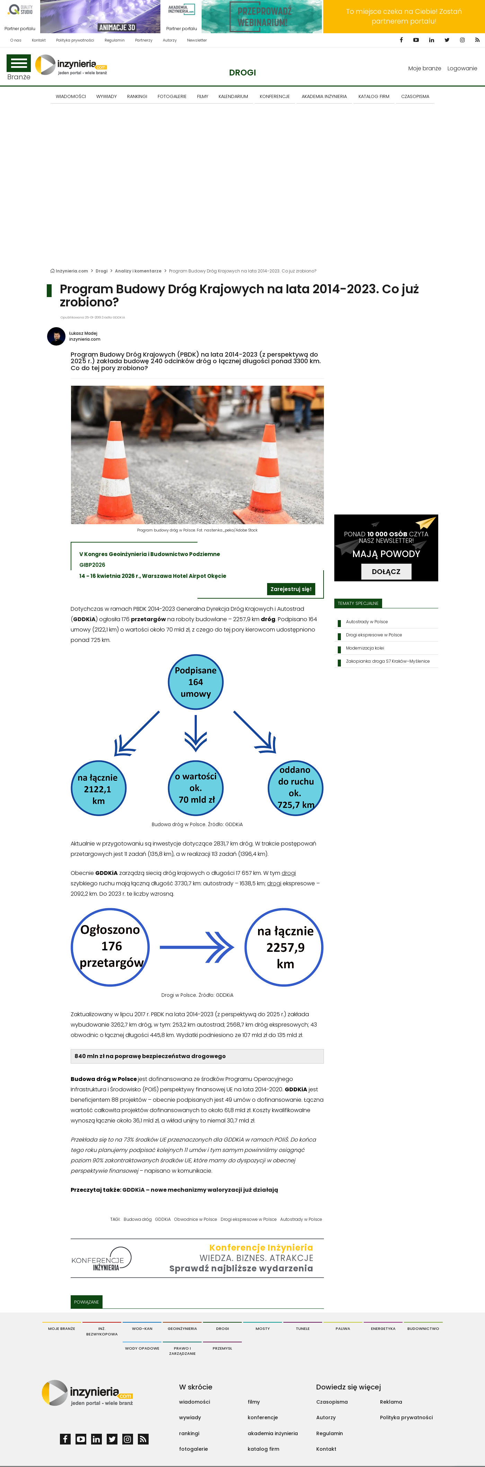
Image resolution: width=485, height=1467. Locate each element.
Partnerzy (143, 40)
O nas (15, 40)
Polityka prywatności (75, 40)
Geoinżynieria (182, 1328)
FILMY (202, 96)
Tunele (303, 1328)
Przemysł (222, 1348)
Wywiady (106, 96)
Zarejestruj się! (291, 589)
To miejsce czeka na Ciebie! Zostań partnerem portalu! (404, 16)
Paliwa (343, 1328)
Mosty (263, 1328)
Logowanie (462, 68)
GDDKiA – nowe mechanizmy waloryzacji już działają (200, 1190)
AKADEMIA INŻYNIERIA (324, 96)
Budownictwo (423, 1328)
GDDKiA (163, 1219)
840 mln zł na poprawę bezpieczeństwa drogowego (150, 1056)
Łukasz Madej (83, 333)
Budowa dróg (138, 1219)
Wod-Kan (142, 1328)
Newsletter (197, 40)
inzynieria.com (84, 339)
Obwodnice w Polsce (195, 1219)
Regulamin (115, 40)
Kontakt (39, 40)
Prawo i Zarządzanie (182, 1351)
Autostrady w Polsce (301, 1219)
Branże (19, 68)
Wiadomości (71, 96)
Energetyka (383, 1328)
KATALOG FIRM (374, 96)
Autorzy (170, 40)
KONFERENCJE (275, 96)
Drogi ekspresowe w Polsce (249, 1219)
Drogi (242, 72)
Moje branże (424, 68)
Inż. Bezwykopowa (102, 1331)
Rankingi (137, 96)
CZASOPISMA (415, 96)
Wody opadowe (142, 1348)
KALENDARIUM (233, 96)
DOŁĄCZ (386, 571)
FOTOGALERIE (172, 96)
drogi (289, 873)
